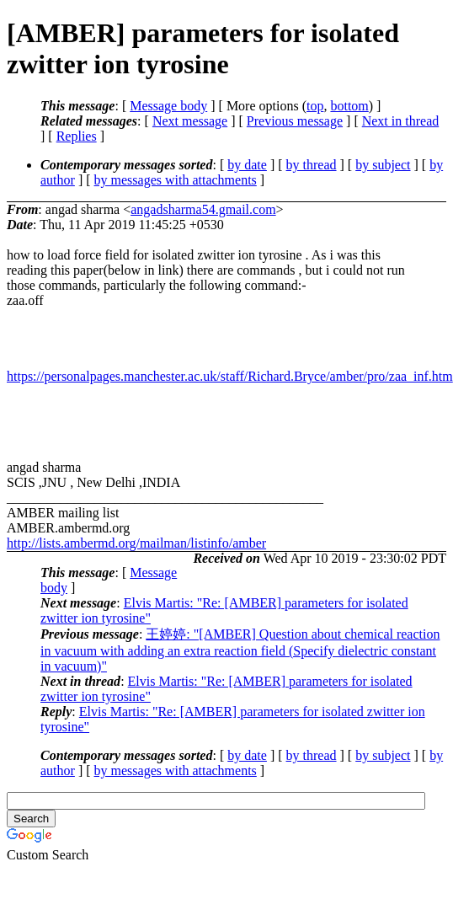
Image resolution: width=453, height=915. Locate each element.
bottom (349, 106)
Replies (76, 136)
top (314, 106)
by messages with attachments (175, 180)
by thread (311, 165)
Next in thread (401, 121)
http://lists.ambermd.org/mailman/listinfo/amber (136, 543)
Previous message (295, 121)
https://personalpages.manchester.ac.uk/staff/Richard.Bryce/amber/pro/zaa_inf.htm (230, 376)
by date (247, 165)
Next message (189, 121)
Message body (168, 106)
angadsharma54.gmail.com (203, 209)
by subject (382, 165)
